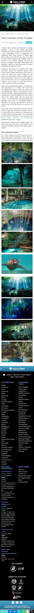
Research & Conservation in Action (23, 406)
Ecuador (4, 412)
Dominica (4, 408)
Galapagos (5, 416)
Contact (9, 375)
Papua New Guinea (7, 439)
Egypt (3, 414)
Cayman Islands (6, 402)
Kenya (3, 425)
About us (21, 470)
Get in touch (29, 42)
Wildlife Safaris (23, 418)
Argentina (4, 391)
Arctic (3, 389)
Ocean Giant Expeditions (22, 390)
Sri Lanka (4, 452)
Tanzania (4, 458)
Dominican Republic (8, 410)
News (12, 377)
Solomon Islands (7, 447)
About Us (16, 375)
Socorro (4, 445)
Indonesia (4, 423)
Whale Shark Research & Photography (17, 118)
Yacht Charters (23, 435)
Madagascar (5, 427)
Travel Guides (25, 375)
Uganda (4, 464)
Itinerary (7, 42)
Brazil (3, 398)
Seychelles (4, 443)
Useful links (21, 42)
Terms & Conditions (23, 607)
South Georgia (6, 449)
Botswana (4, 396)
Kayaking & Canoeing (22, 421)
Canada (3, 400)
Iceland (3, 420)
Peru (3, 441)
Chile (3, 404)
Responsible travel (24, 476)
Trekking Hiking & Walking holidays (24, 438)
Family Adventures (24, 426)
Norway (4, 433)
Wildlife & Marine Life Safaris (24, 394)
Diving (12, 34)
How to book (19, 377)
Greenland (4, 418)
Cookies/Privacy (9, 607)
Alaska (3, 385)
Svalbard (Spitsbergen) (6, 455)
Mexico (7, 34)
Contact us (22, 474)
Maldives (4, 429)
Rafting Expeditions (25, 441)
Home (2, 34)
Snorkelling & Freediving (23, 411)
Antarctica (4, 387)
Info (3, 42)
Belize (3, 393)
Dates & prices (13, 42)
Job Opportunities (24, 478)
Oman (3, 435)
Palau (3, 437)
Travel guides (23, 482)
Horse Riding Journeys (22, 450)
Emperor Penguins (24, 447)
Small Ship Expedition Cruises (24, 415)
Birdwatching (22, 433)
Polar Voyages (23, 387)
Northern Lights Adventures (24, 429)
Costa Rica (4, 406)
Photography (22, 424)
